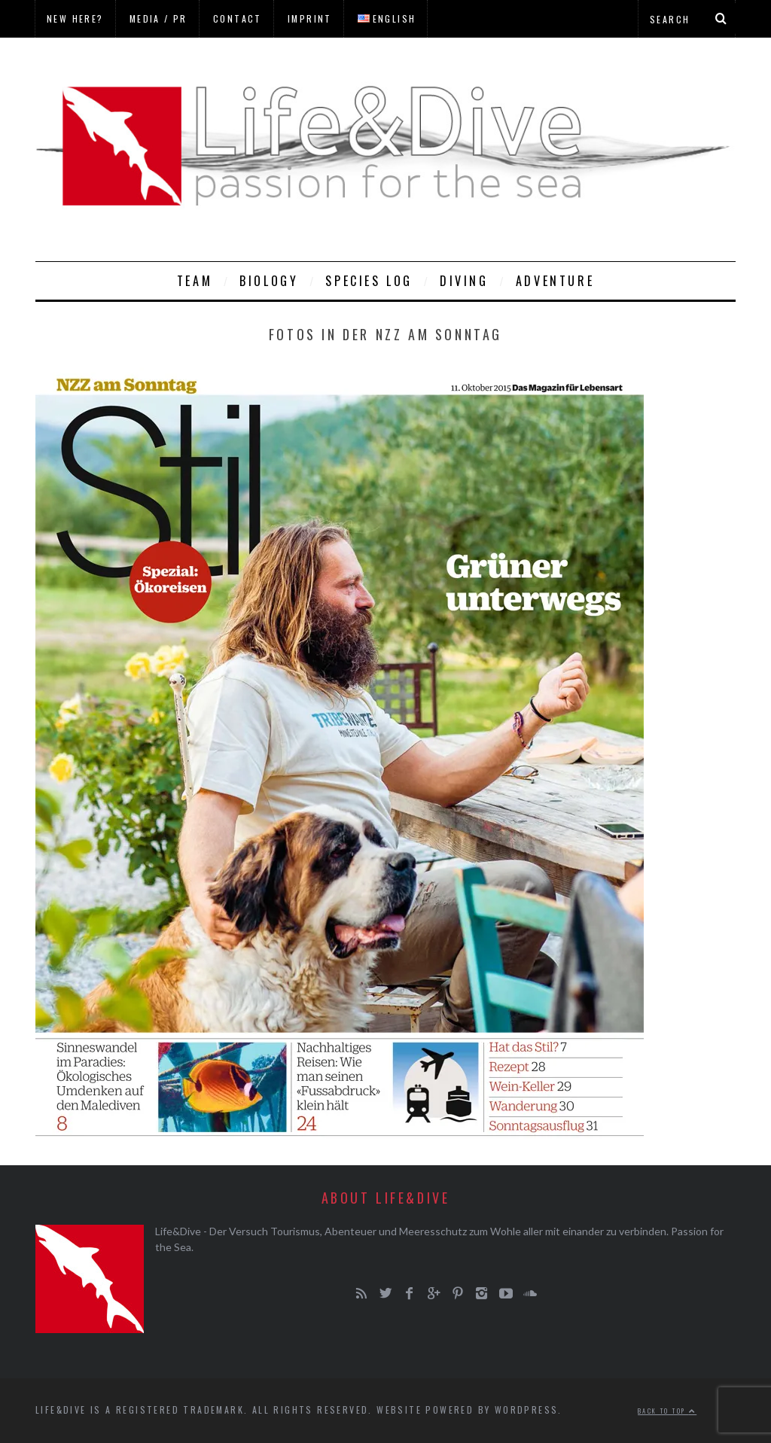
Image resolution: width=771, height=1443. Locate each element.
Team (194, 281)
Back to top (667, 1410)
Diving (464, 281)
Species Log (369, 281)
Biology (268, 281)
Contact (237, 18)
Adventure (555, 281)
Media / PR (158, 18)
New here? (75, 18)
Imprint (310, 18)
